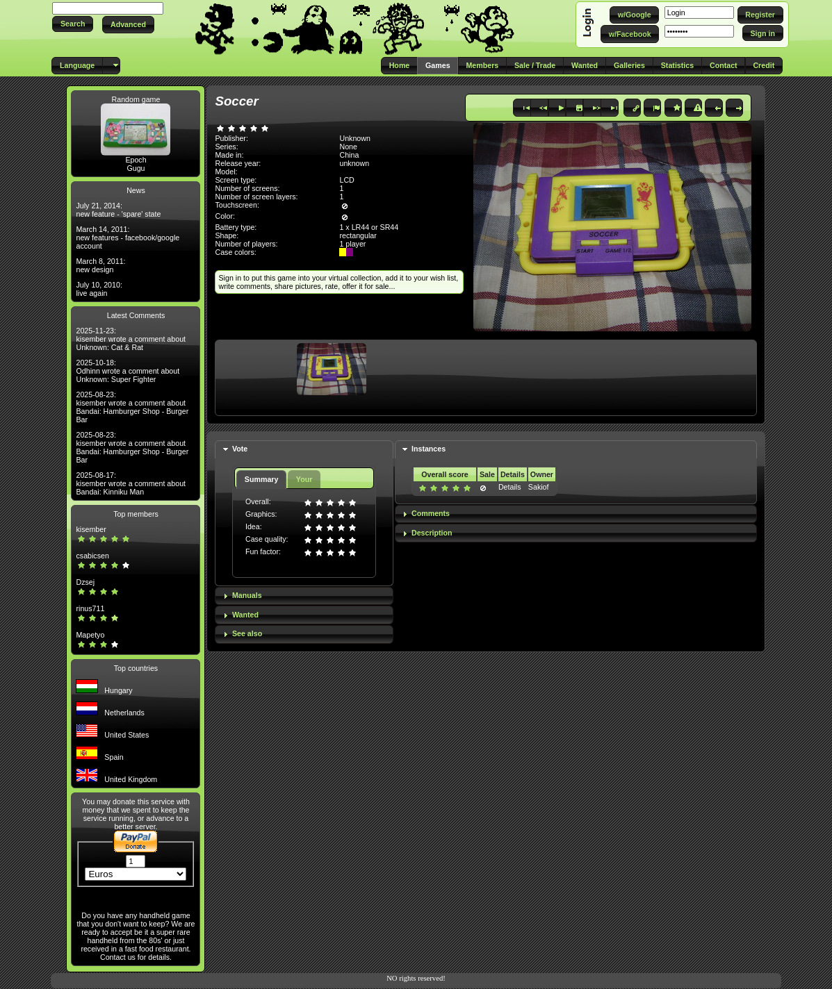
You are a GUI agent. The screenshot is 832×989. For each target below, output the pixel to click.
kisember (91, 529)
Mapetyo (90, 635)
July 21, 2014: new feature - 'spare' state (118, 209)
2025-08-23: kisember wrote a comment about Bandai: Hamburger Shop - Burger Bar (132, 407)
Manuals (247, 595)
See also (247, 633)
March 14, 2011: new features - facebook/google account (127, 237)
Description (431, 533)
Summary (262, 479)
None (348, 146)
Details (509, 487)
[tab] (304, 449)
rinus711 (90, 608)
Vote (239, 448)
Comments (430, 513)
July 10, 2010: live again (99, 289)
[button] (72, 24)
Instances (428, 448)
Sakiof (538, 487)
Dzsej (85, 582)
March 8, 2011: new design (100, 265)
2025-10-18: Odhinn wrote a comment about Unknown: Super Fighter (127, 370)
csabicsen (92, 555)
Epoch (135, 160)
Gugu (136, 168)
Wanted (245, 614)
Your (304, 479)
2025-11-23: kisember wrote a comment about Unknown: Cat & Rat (131, 338)
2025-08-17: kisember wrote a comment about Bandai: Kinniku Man (131, 483)
